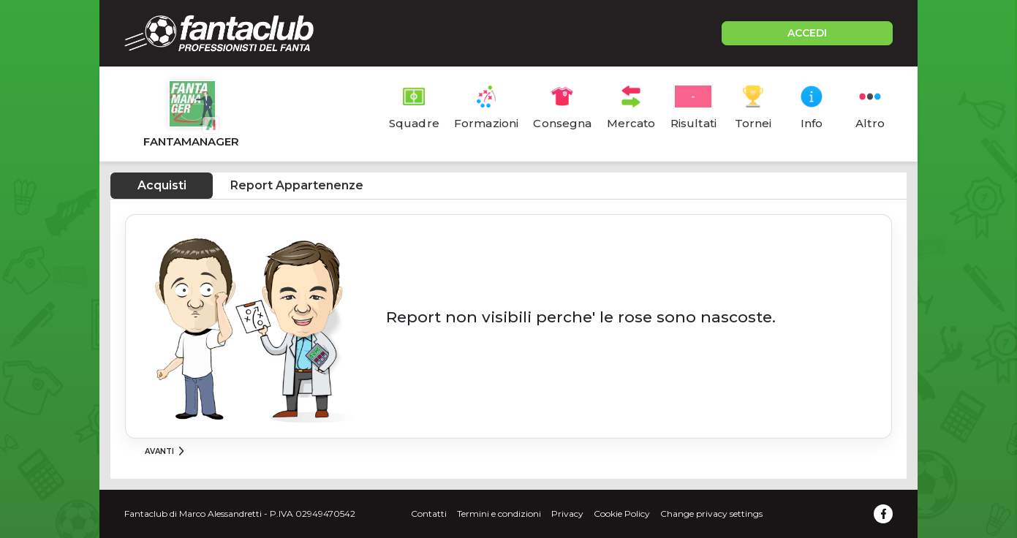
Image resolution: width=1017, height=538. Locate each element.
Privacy (567, 513)
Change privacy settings (711, 513)
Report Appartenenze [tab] (296, 185)
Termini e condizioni (499, 513)
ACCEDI (807, 32)
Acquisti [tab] (161, 185)
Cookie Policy (622, 513)
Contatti (429, 513)
